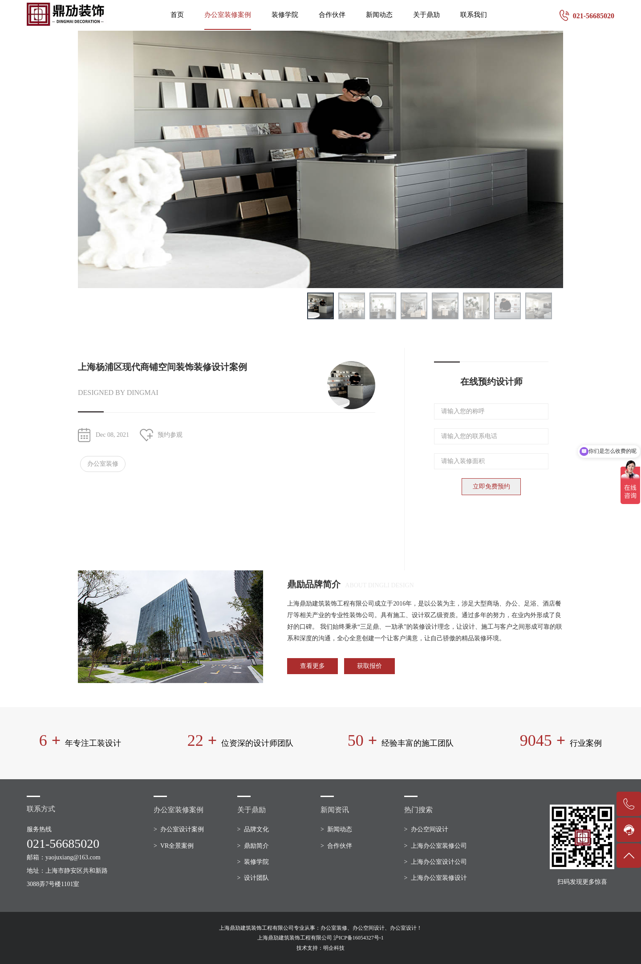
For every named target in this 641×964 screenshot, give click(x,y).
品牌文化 (256, 829)
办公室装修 (102, 463)
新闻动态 (379, 14)
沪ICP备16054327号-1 (358, 938)
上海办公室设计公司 (439, 861)
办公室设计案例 (182, 829)
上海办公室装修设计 (439, 878)
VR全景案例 (177, 845)
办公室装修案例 (227, 14)
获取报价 (369, 666)
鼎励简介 (256, 845)
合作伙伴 (332, 14)
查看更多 (312, 666)
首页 (177, 14)
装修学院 (285, 14)
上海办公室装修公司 (439, 845)
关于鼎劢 (426, 14)
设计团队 (256, 878)
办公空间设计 (429, 829)
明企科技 (334, 948)
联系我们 (473, 14)
